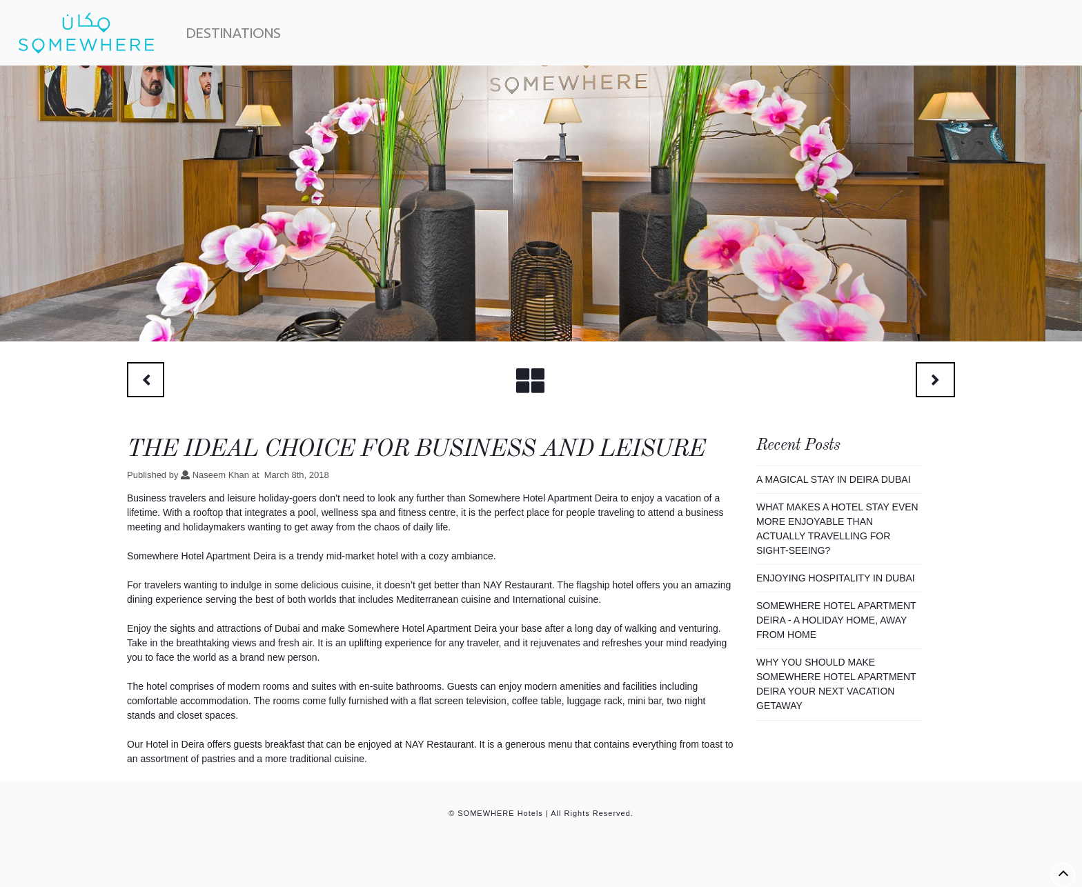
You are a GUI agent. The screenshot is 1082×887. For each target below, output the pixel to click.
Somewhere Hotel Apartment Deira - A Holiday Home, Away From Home (836, 620)
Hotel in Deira (175, 744)
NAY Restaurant (439, 744)
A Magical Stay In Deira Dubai (833, 479)
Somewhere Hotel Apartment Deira (543, 498)
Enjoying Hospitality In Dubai (835, 578)
